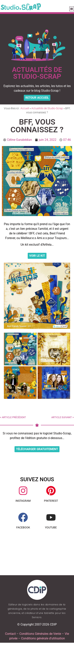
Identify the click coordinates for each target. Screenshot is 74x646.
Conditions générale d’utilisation (43, 638)
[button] (71, 9)
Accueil (25, 108)
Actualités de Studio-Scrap (47, 108)
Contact (10, 634)
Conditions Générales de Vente (40, 634)
